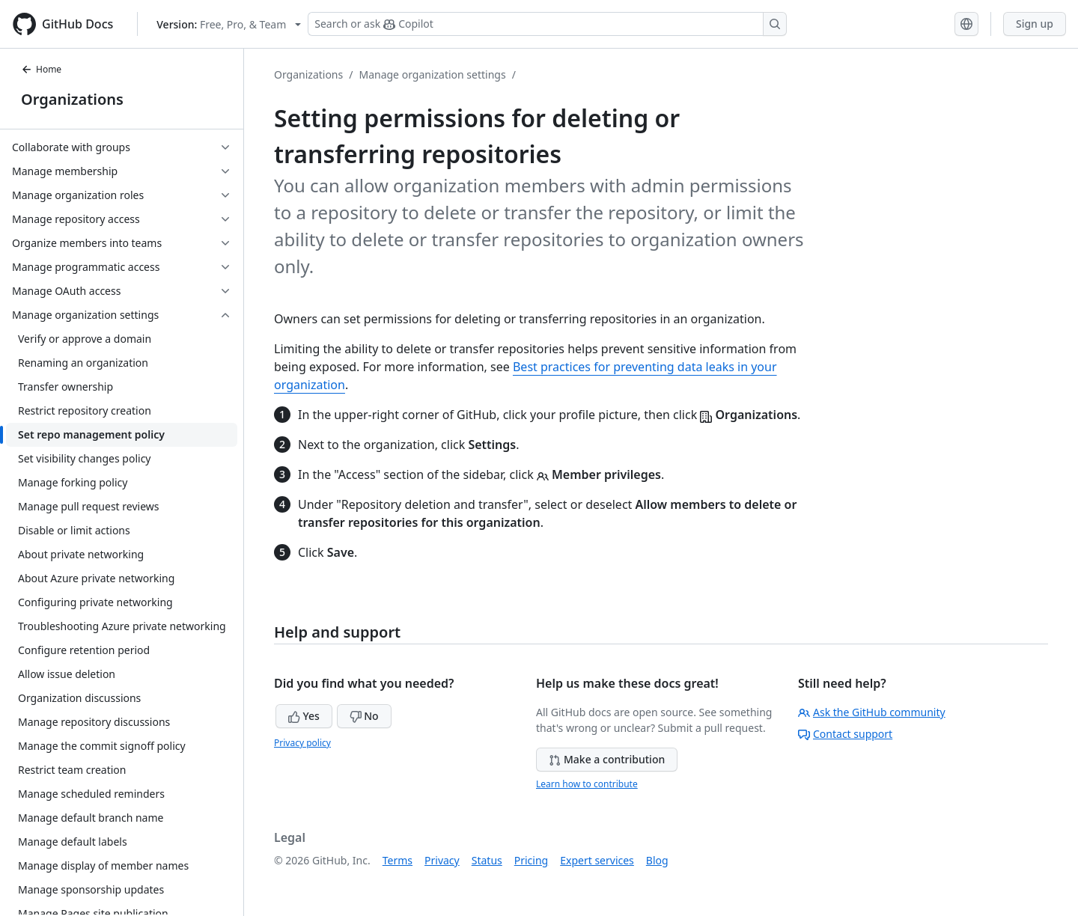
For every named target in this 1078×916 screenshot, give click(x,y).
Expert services (597, 860)
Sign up (1034, 23)
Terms (397, 860)
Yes (304, 716)
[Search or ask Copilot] (547, 24)
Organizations (72, 99)
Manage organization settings (432, 74)
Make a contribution (607, 759)
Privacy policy (302, 742)
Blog (657, 860)
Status (487, 860)
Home (41, 69)
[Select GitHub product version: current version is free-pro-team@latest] (229, 24)
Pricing (531, 860)
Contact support (845, 734)
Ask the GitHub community (871, 712)
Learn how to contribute (587, 784)
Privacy (442, 860)
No (364, 716)
